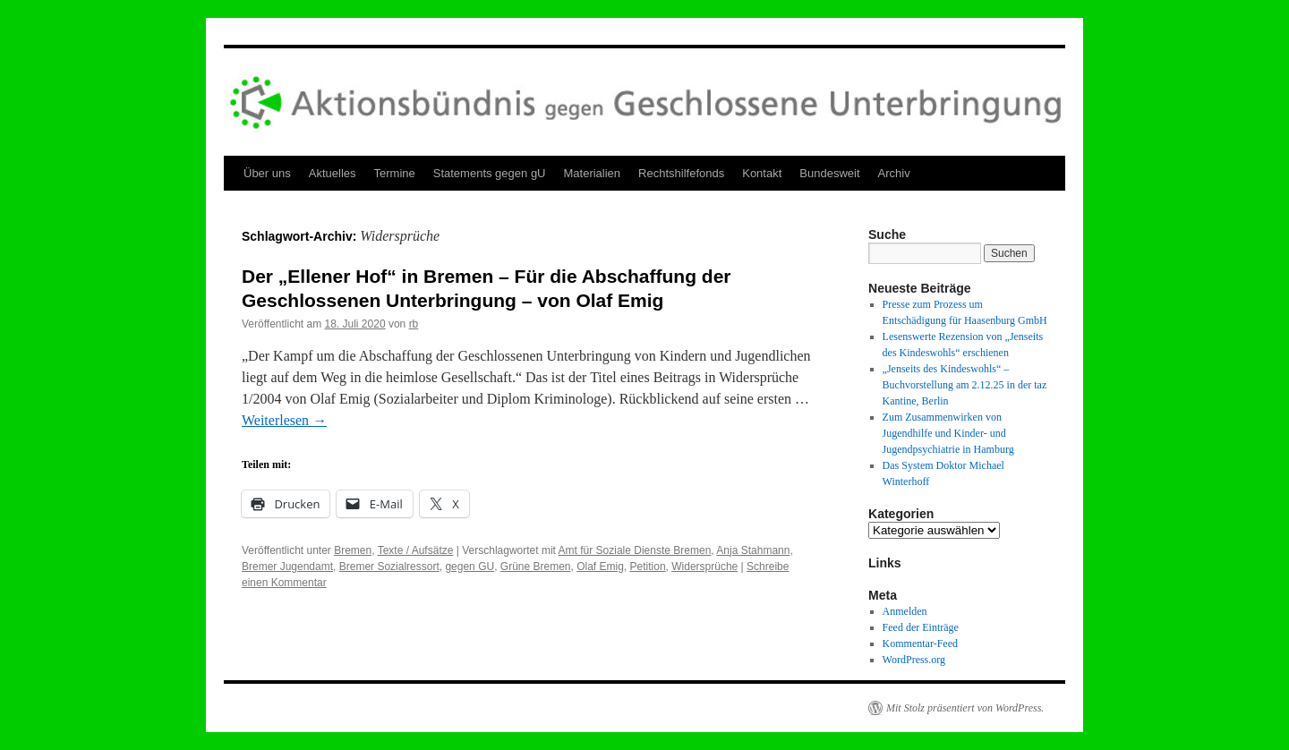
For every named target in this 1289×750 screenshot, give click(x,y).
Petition (648, 566)
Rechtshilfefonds (681, 173)
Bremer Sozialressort (389, 566)
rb (414, 324)
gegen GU (469, 566)
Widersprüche (704, 566)
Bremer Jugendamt (287, 566)
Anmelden (905, 611)
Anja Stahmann (753, 550)
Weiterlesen (284, 420)
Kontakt (761, 173)
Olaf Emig (600, 566)
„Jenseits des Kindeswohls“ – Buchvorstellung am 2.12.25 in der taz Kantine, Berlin (965, 384)
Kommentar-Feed (920, 643)
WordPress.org (914, 659)
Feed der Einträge (921, 627)
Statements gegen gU (489, 173)
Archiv (894, 173)
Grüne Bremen (535, 566)
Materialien (592, 173)
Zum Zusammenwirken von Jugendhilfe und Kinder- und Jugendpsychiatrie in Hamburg (948, 433)
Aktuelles (332, 173)
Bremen (352, 550)
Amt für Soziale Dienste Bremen (635, 550)
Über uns (267, 173)
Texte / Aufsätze (416, 550)
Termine (394, 173)
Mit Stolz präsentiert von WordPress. (965, 708)
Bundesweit (829, 173)
